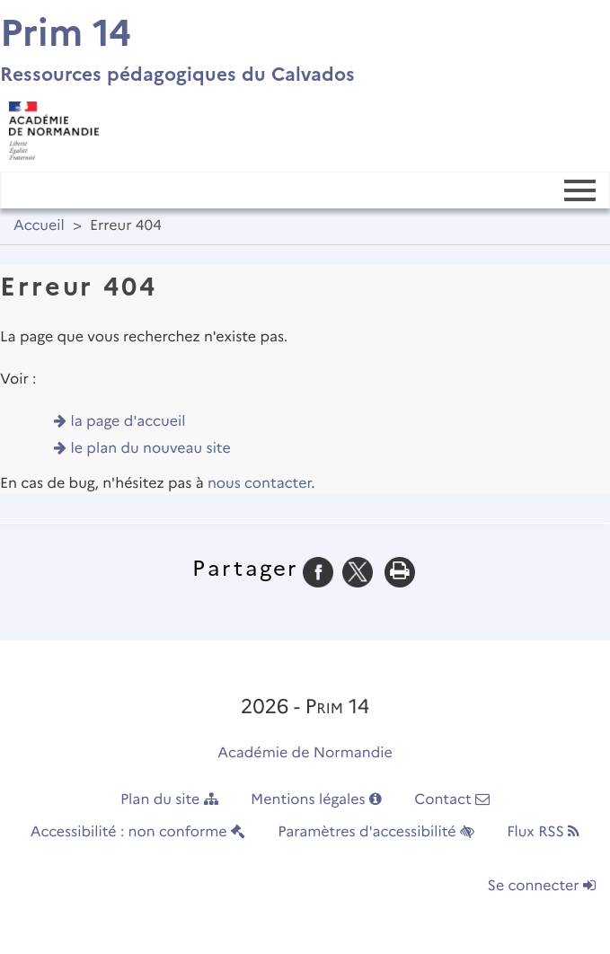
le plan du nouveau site (151, 448)
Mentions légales (316, 799)
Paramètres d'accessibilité (376, 832)
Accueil (39, 225)
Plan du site (169, 799)
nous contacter (259, 483)
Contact (452, 799)
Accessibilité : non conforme (138, 832)
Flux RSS (543, 832)
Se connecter (542, 886)
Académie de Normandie (305, 753)
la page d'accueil (128, 421)
